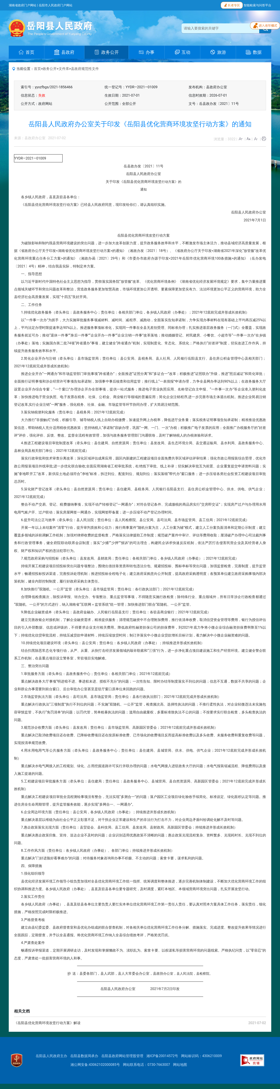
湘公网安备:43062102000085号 (95, 1065)
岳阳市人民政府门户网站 (55, 5)
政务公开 (50, 69)
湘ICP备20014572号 (162, 1056)
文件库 (64, 69)
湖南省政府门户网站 (22, 5)
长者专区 (232, 5)
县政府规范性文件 (85, 69)
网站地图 (180, 1065)
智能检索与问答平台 (257, 5)
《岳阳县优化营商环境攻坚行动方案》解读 (47, 1023)
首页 (37, 69)
